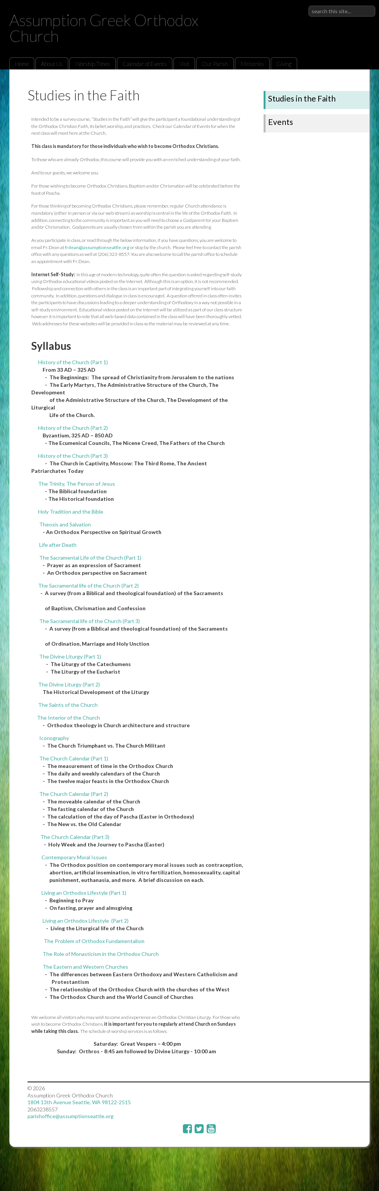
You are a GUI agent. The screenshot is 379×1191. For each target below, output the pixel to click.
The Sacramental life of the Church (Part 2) (88, 585)
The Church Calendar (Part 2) (73, 794)
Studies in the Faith (302, 98)
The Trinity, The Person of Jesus (76, 483)
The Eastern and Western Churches (85, 966)
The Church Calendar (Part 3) (74, 837)
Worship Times (92, 63)
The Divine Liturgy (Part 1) (70, 656)
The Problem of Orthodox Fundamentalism (94, 941)
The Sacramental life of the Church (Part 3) (89, 621)
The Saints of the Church (68, 705)
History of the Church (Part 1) (73, 362)
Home (22, 63)
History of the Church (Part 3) (73, 455)
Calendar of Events (145, 63)
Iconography (54, 738)
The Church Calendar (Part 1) (73, 758)
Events (280, 121)
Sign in (367, 5)
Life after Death (58, 545)
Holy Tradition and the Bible (70, 511)
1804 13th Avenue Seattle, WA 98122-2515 (79, 1102)
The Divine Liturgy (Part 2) (69, 684)
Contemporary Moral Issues (73, 857)
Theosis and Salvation (65, 524)
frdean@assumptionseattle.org (97, 247)
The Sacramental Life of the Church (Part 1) (90, 557)
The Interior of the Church (68, 717)
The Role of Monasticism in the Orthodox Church (101, 954)
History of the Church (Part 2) (73, 428)
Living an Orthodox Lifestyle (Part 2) (86, 920)
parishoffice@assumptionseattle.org (71, 1116)
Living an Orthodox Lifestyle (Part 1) (83, 892)
